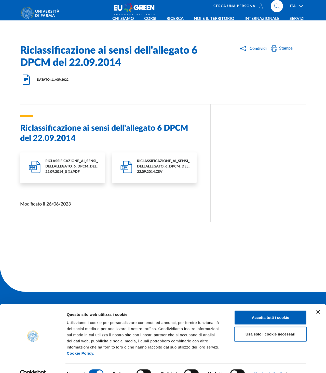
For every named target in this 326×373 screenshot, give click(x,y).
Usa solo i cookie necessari (270, 323)
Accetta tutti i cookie (270, 306)
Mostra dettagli (268, 363)
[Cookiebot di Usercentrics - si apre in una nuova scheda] (33, 363)
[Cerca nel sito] (277, 8)
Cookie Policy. (80, 342)
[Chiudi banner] (318, 301)
